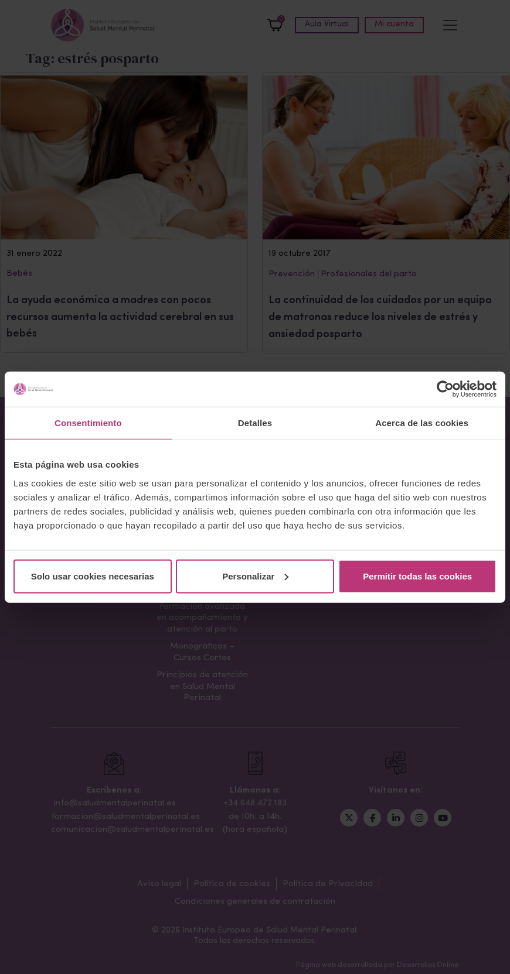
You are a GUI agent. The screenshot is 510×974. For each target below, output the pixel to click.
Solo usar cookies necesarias (92, 576)
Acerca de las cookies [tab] (421, 423)
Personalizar (255, 576)
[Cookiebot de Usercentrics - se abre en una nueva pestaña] (445, 389)
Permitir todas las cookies (417, 576)
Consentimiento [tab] (88, 423)
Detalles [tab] (255, 423)
